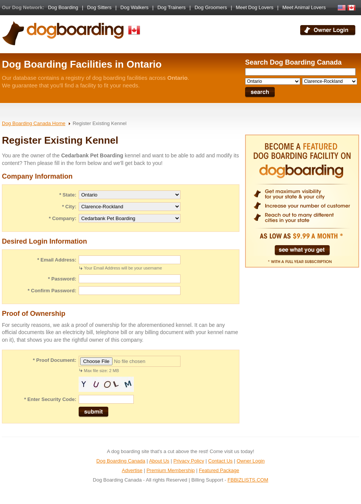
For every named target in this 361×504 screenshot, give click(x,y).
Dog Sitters (99, 7)
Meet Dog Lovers (255, 7)
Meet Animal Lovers (304, 7)
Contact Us (220, 461)
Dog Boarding (63, 7)
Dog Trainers (171, 7)
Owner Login (251, 461)
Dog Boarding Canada (121, 461)
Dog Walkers (134, 7)
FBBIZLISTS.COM (248, 480)
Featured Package (219, 470)
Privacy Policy (188, 461)
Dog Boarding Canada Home (33, 123)
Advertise (132, 470)
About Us (159, 461)
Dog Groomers (211, 7)
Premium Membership (170, 470)
